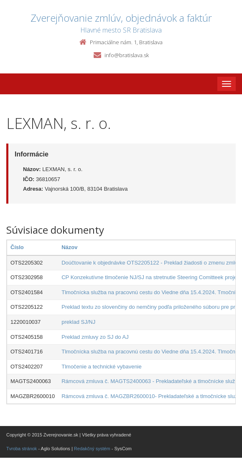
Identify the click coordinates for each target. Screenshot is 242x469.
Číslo (17, 247)
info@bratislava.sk (126, 55)
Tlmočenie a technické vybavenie (101, 366)
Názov (69, 247)
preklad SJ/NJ (78, 322)
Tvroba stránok (21, 448)
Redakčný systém (92, 448)
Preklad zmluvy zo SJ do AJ (94, 337)
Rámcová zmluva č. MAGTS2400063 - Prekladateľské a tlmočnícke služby (151, 381)
